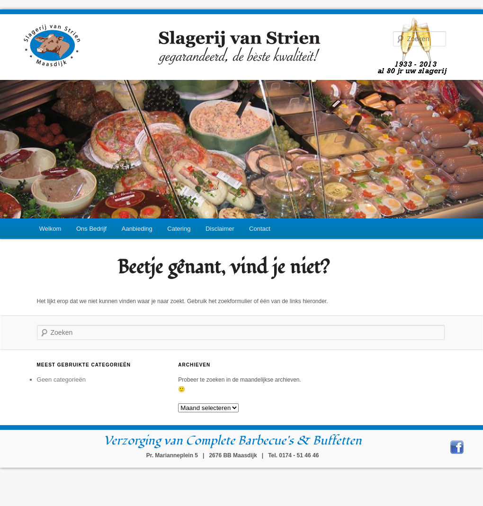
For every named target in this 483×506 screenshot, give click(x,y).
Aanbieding (137, 228)
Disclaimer (220, 228)
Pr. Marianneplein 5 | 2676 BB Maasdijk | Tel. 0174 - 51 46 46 (232, 455)
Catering (178, 228)
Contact (259, 228)
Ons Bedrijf (91, 228)
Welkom (50, 228)
